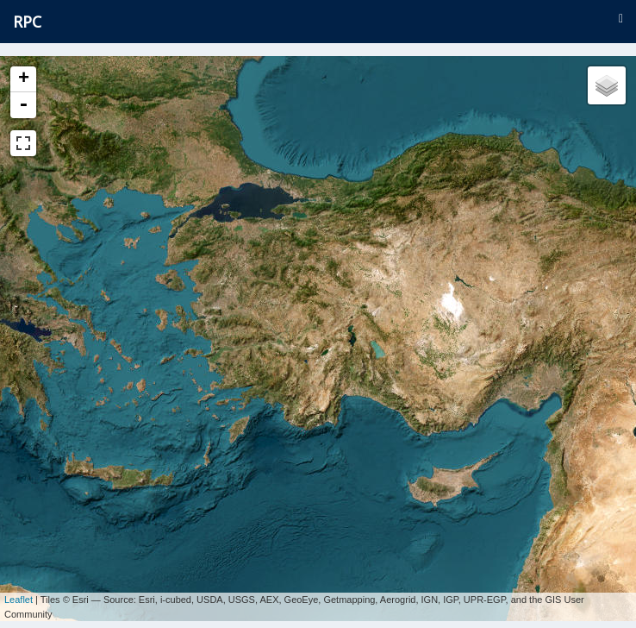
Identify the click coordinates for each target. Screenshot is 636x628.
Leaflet (18, 593)
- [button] (23, 105)
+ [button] (23, 79)
